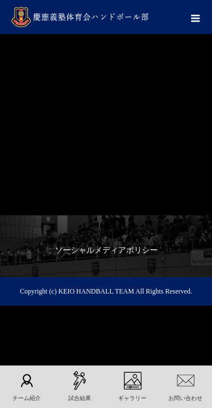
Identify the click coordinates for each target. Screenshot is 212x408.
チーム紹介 (26, 398)
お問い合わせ (185, 398)
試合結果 (79, 398)
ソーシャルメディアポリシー (106, 250)
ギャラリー (132, 398)
